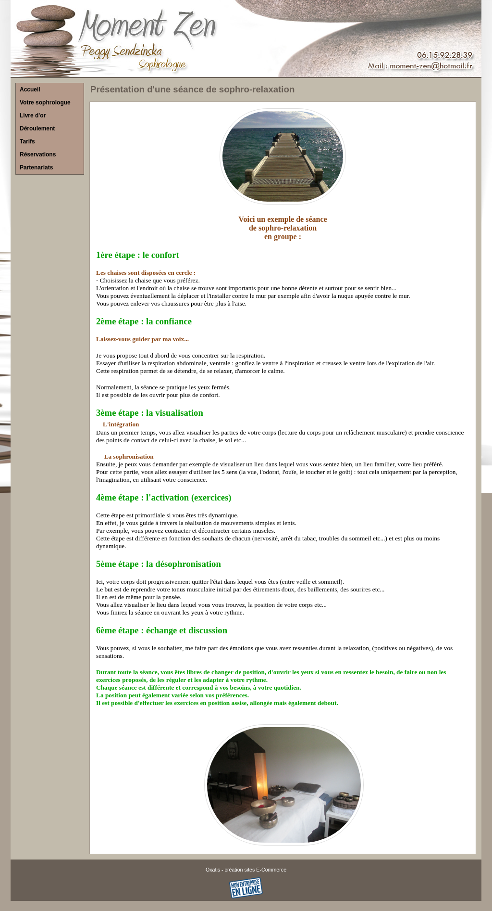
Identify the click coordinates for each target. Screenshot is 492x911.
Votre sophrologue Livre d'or (45, 109)
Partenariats (36, 167)
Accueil (30, 89)
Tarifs (27, 141)
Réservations (38, 154)
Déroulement (37, 128)
